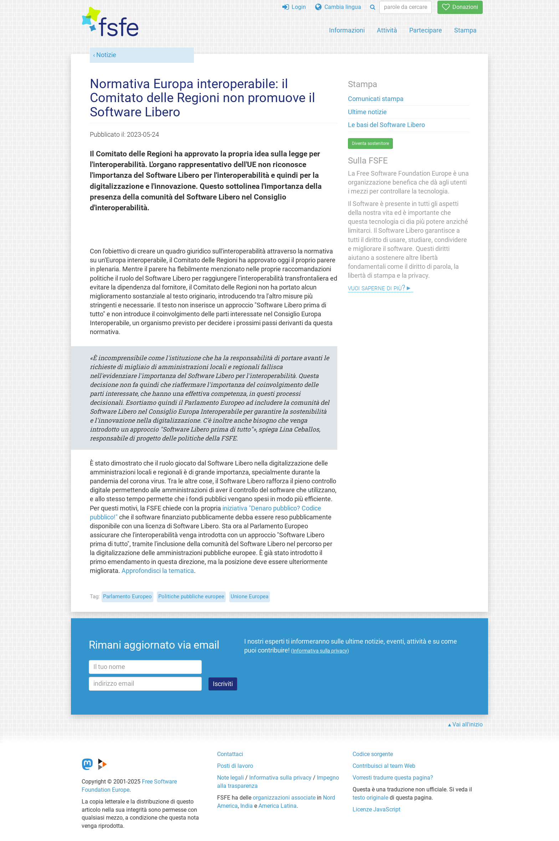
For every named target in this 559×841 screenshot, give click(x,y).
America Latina (277, 805)
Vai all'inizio (467, 724)
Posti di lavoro (235, 765)
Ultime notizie (367, 112)
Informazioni (347, 30)
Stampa (465, 30)
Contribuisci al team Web (384, 765)
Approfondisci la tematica (158, 570)
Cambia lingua (338, 7)
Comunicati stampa (376, 98)
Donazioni (460, 7)
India (246, 805)
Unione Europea (249, 596)
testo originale (370, 797)
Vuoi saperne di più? (376, 287)
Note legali (230, 777)
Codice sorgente (373, 754)
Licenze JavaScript (376, 809)
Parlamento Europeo (127, 596)
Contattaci (230, 754)
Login (294, 7)
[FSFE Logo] (110, 22)
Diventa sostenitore (370, 143)
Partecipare (425, 30)
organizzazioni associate (284, 797)
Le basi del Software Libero (386, 125)
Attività (387, 30)
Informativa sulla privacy (280, 777)
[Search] (373, 7)
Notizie (106, 55)
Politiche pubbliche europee (191, 596)
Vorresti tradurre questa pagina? (393, 777)
